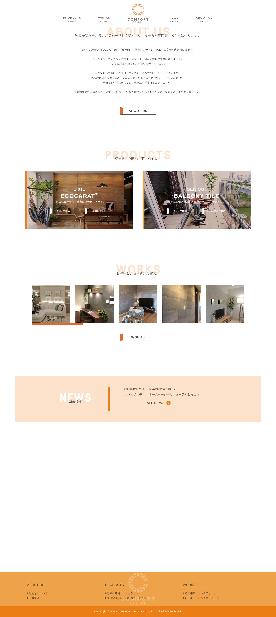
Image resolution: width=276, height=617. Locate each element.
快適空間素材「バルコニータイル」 (127, 597)
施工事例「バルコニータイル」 (202, 597)
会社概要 (33, 597)
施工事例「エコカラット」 (199, 593)
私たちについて (37, 593)
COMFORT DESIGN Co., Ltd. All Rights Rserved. (150, 611)
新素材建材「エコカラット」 (123, 593)
